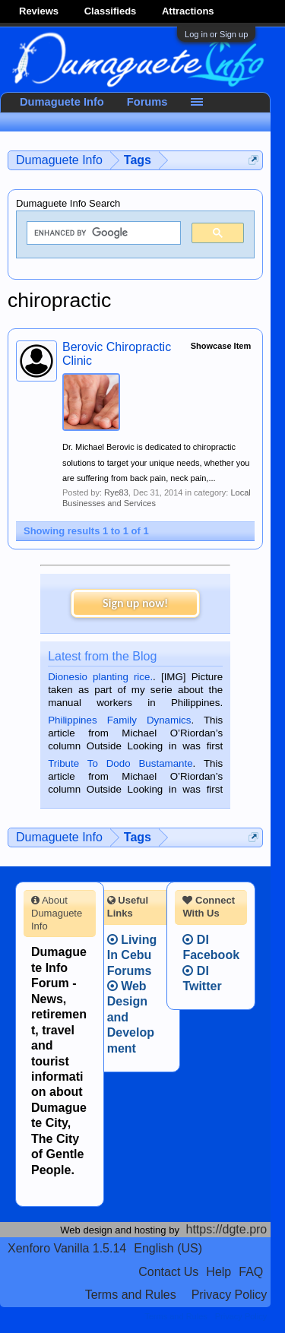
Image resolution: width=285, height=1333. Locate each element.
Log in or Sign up (216, 34)
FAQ (251, 1271)
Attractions (188, 11)
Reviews (39, 11)
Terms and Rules (130, 1294)
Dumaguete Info (62, 102)
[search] (102, 233)
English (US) (168, 1248)
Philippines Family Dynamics (119, 720)
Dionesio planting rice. (100, 676)
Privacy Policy (230, 1294)
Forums (147, 102)
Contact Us (168, 1271)
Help (218, 1271)
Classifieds (110, 11)
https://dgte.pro (227, 1229)
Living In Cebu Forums (132, 955)
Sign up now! (135, 603)
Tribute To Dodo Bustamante (120, 763)
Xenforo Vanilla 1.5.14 (67, 1248)
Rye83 (116, 492)
